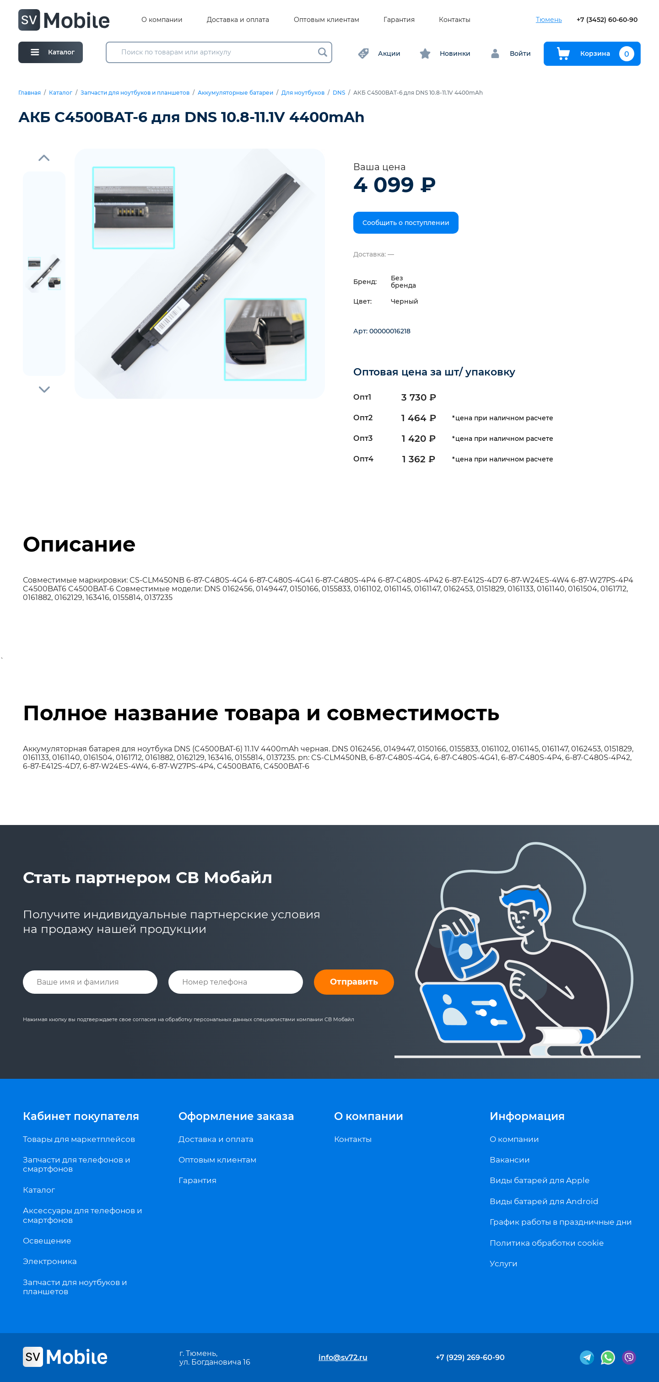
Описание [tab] (79, 544)
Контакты (454, 19)
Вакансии (510, 1159)
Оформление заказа (236, 1116)
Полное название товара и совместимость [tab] (261, 713)
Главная (29, 93)
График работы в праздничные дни (561, 1222)
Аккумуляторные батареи (235, 93)
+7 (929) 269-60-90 (470, 1357)
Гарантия (399, 19)
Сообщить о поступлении (405, 223)
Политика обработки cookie (547, 1243)
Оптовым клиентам (326, 19)
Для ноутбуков (302, 93)
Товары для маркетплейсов (79, 1139)
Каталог (60, 93)
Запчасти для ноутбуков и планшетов (135, 93)
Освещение (47, 1240)
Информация (527, 1116)
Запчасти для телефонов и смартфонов (76, 1164)
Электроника (50, 1261)
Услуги (504, 1263)
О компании (162, 19)
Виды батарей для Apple (539, 1180)
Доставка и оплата (238, 19)
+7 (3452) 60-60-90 (607, 20)
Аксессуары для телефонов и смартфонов (82, 1215)
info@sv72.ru (343, 1357)
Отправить (354, 982)
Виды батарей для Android (544, 1201)
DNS (339, 93)
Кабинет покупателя (81, 1116)
